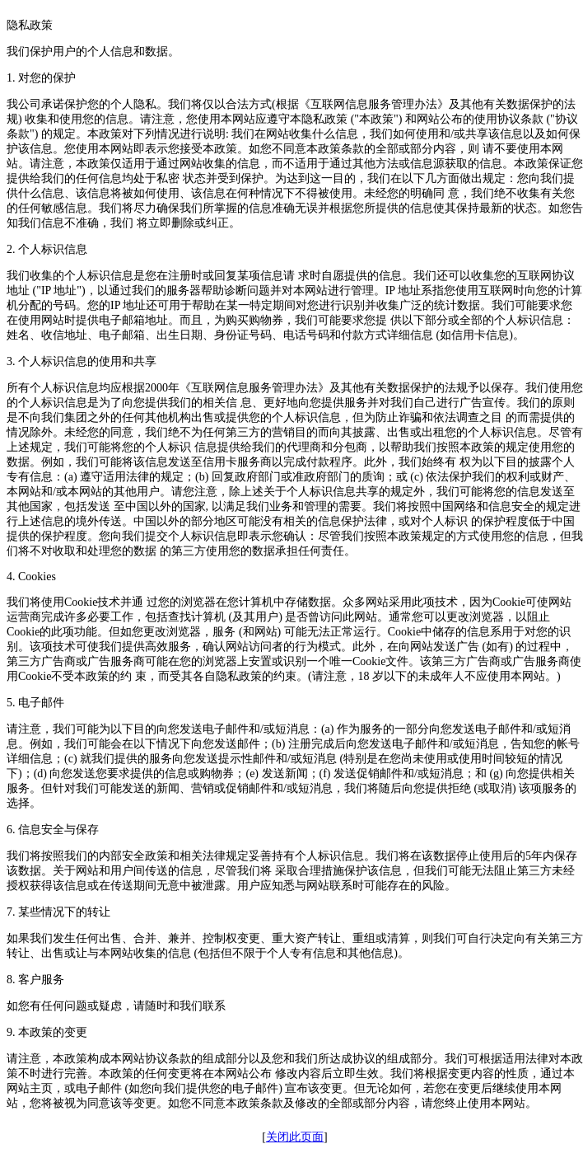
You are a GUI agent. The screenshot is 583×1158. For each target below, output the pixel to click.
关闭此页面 (295, 1137)
